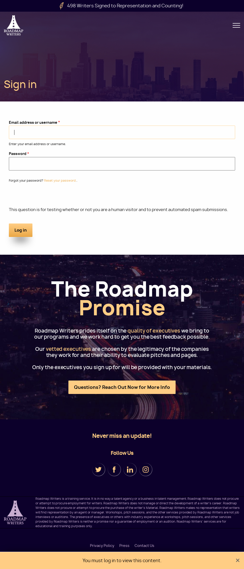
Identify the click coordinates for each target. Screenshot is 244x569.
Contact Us (144, 545)
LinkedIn (130, 469)
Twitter (98, 469)
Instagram (145, 469)
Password (17, 153)
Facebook (114, 469)
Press (124, 545)
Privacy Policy (102, 545)
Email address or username (33, 122)
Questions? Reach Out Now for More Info (122, 387)
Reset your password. (60, 180)
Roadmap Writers (14, 25)
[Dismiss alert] (237, 560)
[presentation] (47, 197)
